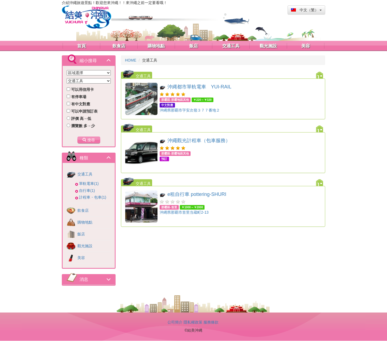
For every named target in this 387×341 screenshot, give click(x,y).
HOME (130, 60)
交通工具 (79, 174)
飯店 (76, 234)
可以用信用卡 (80, 89)
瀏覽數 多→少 (81, 126)
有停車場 (76, 97)
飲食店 (78, 210)
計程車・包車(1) (92, 197)
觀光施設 (79, 246)
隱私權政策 (193, 322)
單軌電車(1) (89, 183)
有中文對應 (78, 104)
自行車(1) (87, 190)
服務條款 (210, 322)
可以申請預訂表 (82, 111)
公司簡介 (174, 322)
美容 (76, 258)
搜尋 (89, 140)
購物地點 (79, 222)
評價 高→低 (79, 118)
